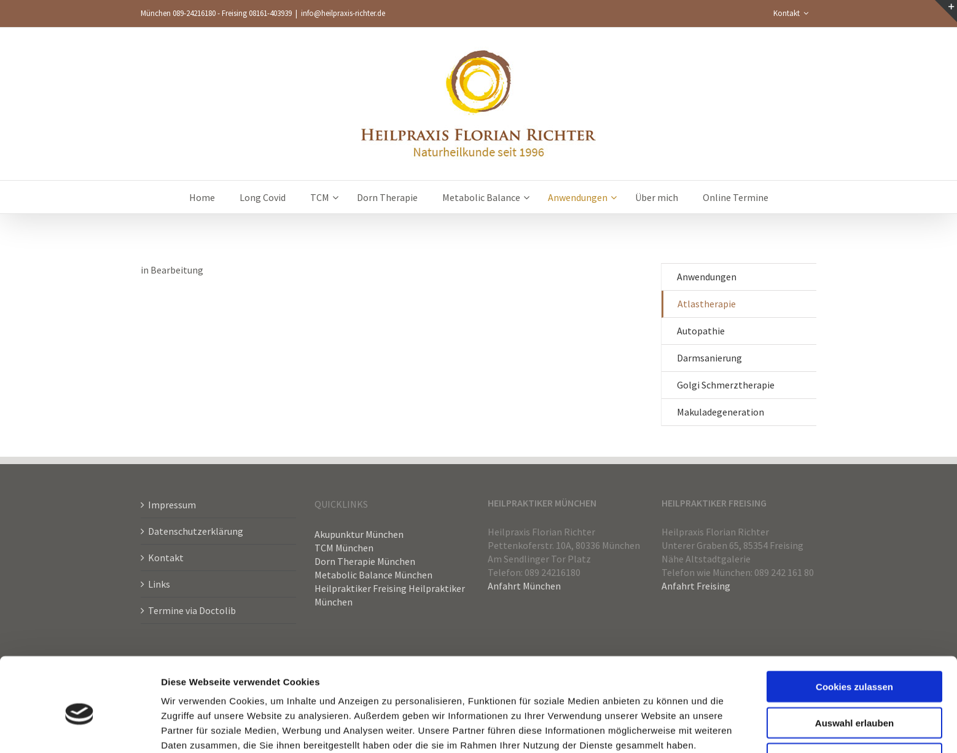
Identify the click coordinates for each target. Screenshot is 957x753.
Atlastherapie (707, 304)
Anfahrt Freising (696, 586)
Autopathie (701, 331)
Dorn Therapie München (364, 561)
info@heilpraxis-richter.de (343, 13)
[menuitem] (790, 13)
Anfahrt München (524, 586)
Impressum (172, 505)
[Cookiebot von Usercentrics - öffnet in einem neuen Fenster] (79, 729)
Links (159, 584)
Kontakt (166, 557)
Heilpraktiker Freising (360, 588)
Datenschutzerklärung (195, 531)
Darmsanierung (709, 358)
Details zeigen (653, 728)
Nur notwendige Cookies (854, 702)
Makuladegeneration (720, 412)
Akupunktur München (359, 534)
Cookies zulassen (854, 630)
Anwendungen (706, 276)
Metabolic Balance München (373, 575)
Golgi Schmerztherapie (726, 385)
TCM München (343, 548)
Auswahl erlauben (854, 666)
